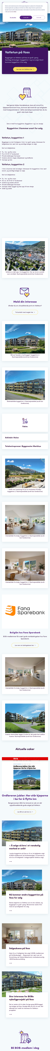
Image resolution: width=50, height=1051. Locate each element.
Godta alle (25, 17)
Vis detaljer (13, 17)
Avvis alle (39, 17)
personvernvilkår (12, 11)
